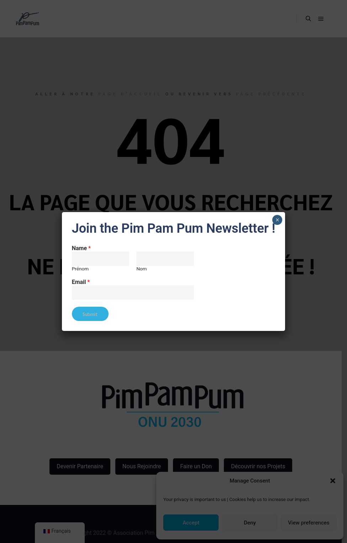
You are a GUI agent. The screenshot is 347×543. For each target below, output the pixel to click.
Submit (90, 314)
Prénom (80, 269)
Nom (141, 269)
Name (81, 248)
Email (81, 282)
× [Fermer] (277, 220)
